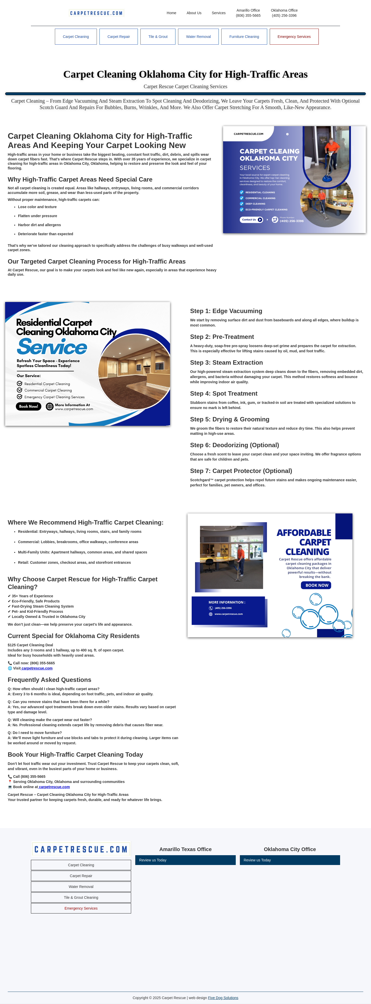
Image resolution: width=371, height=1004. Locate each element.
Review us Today (152, 860)
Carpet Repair (118, 37)
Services (219, 13)
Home (171, 13)
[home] (96, 13)
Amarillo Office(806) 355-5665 (248, 13)
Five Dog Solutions (223, 998)
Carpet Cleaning (76, 37)
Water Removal (198, 37)
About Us (194, 13)
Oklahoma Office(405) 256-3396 (284, 13)
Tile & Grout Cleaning (81, 897)
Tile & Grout (157, 37)
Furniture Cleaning (244, 37)
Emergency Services (294, 37)
